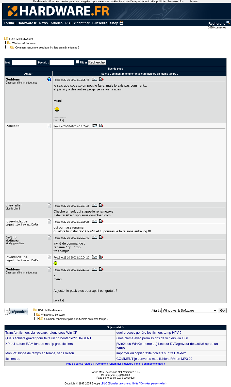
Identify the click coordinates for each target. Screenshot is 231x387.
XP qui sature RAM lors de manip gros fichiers (39, 344)
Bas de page (115, 68)
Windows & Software (24, 43)
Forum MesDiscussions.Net (106, 372)
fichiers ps (12, 359)
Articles (57, 23)
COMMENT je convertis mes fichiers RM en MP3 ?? (154, 359)
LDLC (104, 383)
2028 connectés (217, 27)
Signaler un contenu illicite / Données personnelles (137, 383)
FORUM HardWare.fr (21, 39)
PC (67, 23)
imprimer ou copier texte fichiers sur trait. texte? (151, 353)
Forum (9, 23)
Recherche (219, 23)
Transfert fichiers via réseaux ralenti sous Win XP (41, 332)
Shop (117, 23)
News (43, 23)
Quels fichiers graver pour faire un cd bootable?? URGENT (48, 338)
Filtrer (83, 62)
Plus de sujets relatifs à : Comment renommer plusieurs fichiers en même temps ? (115, 363)
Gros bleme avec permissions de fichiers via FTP (152, 338)
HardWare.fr (27, 23)
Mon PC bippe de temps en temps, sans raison (39, 353)
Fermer (194, 1)
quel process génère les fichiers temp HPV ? (149, 332)
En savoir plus (176, 1)
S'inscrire (99, 23)
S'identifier (81, 23)
